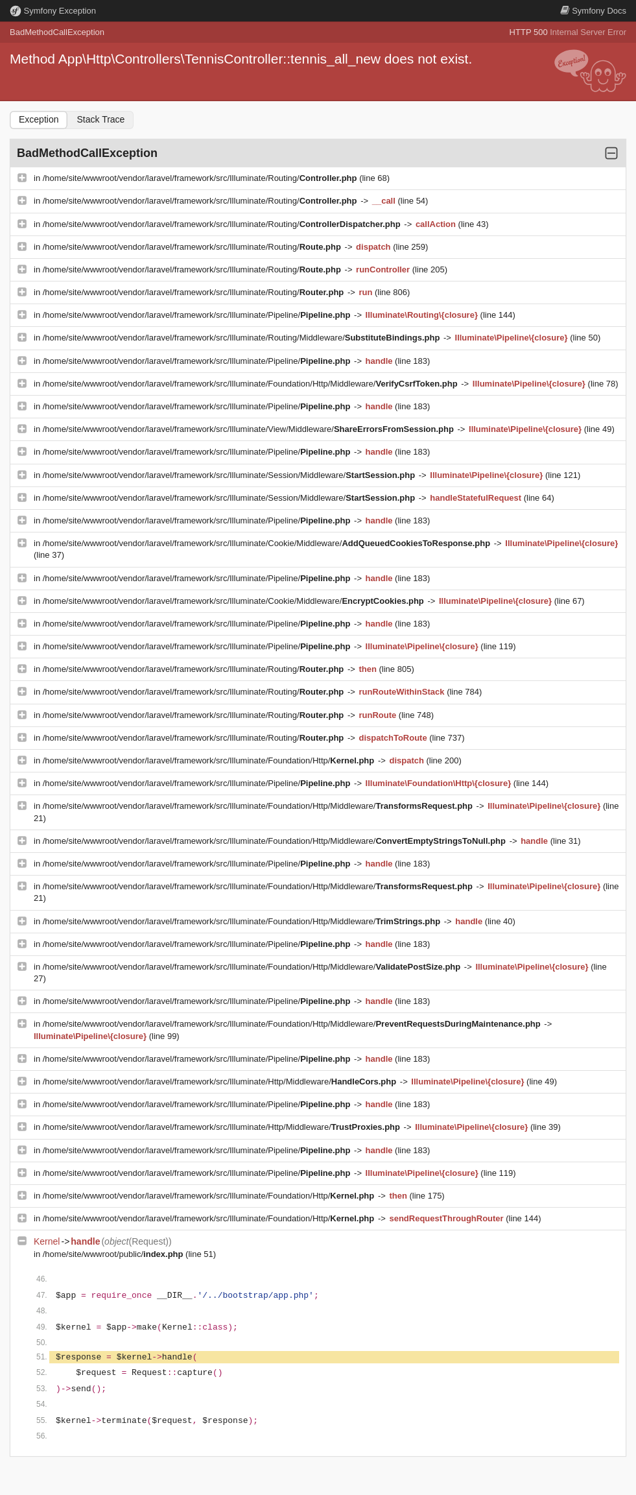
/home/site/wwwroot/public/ (114, 1254)
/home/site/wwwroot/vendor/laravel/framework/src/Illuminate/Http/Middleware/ (221, 1081)
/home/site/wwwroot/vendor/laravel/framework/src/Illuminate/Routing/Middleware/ (242, 337)
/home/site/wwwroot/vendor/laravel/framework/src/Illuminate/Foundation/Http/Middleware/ (251, 384)
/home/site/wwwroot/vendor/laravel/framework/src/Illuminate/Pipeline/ (198, 315)
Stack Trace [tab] (100, 119)
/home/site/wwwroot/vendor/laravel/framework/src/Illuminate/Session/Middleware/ (230, 475)
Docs (593, 11)
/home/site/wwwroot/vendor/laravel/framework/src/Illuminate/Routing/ (201, 178)
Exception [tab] (38, 119)
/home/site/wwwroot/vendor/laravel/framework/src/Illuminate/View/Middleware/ (249, 429)
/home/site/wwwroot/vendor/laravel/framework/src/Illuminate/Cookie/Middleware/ (268, 543)
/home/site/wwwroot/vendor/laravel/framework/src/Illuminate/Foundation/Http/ (210, 760)
